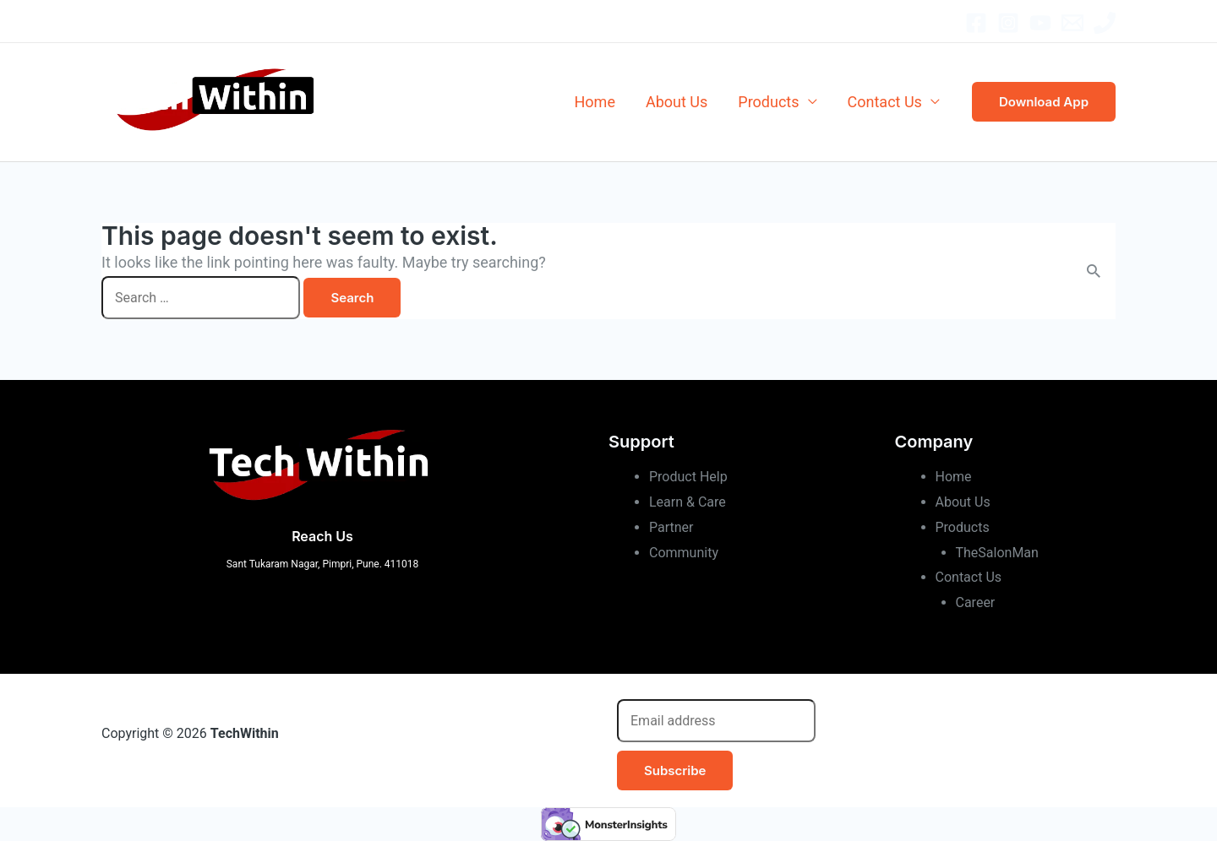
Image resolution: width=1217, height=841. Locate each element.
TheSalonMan (997, 553)
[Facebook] (976, 23)
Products (768, 102)
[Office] (1105, 23)
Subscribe (675, 770)
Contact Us (885, 102)
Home (595, 102)
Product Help (688, 477)
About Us (676, 102)
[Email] (1072, 23)
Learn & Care (687, 502)
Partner (671, 527)
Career (976, 602)
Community (683, 553)
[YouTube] (1040, 23)
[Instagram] (1008, 23)
